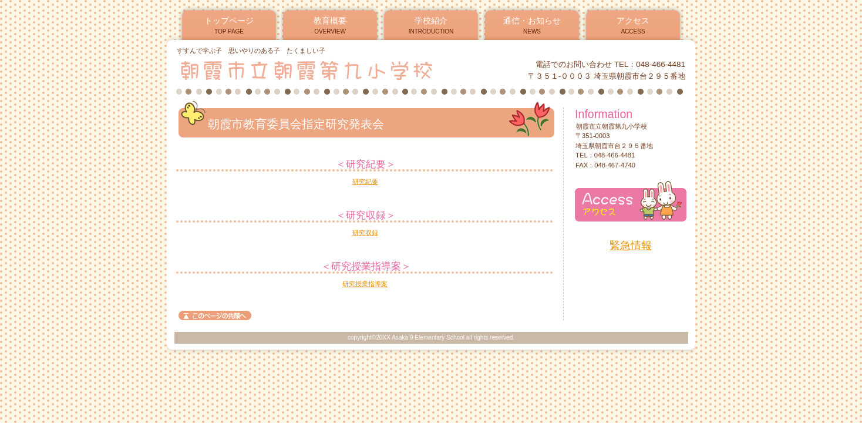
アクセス (630, 201)
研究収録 (365, 232)
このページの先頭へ (215, 315)
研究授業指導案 (365, 283)
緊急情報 (631, 245)
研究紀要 (365, 181)
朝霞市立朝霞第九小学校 (318, 70)
